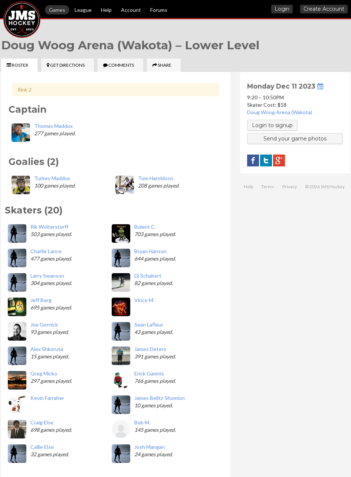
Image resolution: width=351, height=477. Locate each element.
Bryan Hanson (150, 251)
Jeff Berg (41, 300)
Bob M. (142, 422)
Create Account (324, 9)
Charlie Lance (46, 251)
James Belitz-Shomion (159, 398)
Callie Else (42, 447)
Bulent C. (145, 226)
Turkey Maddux (52, 178)
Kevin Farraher (47, 398)
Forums (158, 10)
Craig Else (41, 422)
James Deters (150, 349)
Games (57, 10)
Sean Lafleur (148, 324)
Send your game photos (295, 138)
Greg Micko (43, 373)
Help (106, 10)
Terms (267, 186)
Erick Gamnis (149, 373)
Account (131, 10)
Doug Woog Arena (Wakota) (279, 112)
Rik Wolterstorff (49, 226)
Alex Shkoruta (46, 349)
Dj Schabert (147, 275)
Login (282, 9)
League (83, 10)
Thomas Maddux (53, 126)
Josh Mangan (149, 447)
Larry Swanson (47, 275)
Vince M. (144, 300)
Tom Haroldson (155, 178)
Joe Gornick (44, 324)
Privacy (289, 186)
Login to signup (272, 125)
